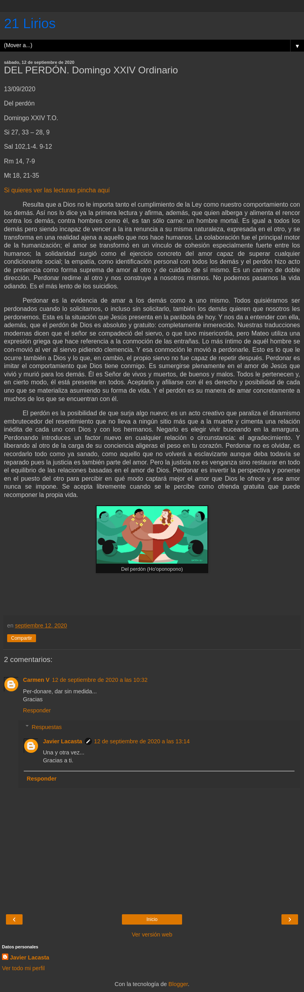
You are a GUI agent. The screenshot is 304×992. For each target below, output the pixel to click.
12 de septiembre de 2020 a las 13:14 (142, 741)
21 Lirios (30, 23)
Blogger (178, 984)
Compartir (21, 638)
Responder (37, 710)
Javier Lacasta (62, 741)
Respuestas (47, 727)
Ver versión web (152, 934)
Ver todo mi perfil (23, 968)
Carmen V (36, 680)
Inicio (152, 919)
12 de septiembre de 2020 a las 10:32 (100, 680)
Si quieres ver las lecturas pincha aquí (57, 190)
